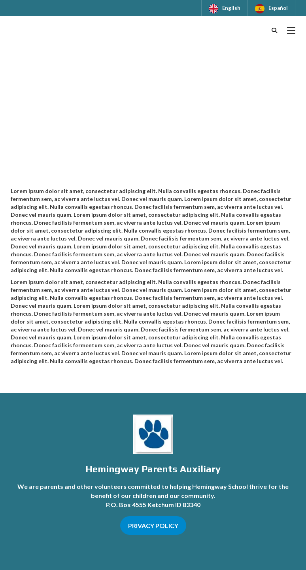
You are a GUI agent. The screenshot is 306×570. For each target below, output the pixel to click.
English (231, 8)
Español (278, 8)
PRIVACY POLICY (153, 525)
